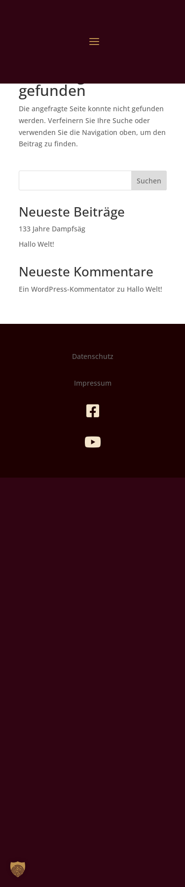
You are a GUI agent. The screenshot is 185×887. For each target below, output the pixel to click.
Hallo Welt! (36, 244)
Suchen (149, 180)
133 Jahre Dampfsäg (52, 228)
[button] (18, 869)
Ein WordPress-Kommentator (67, 289)
